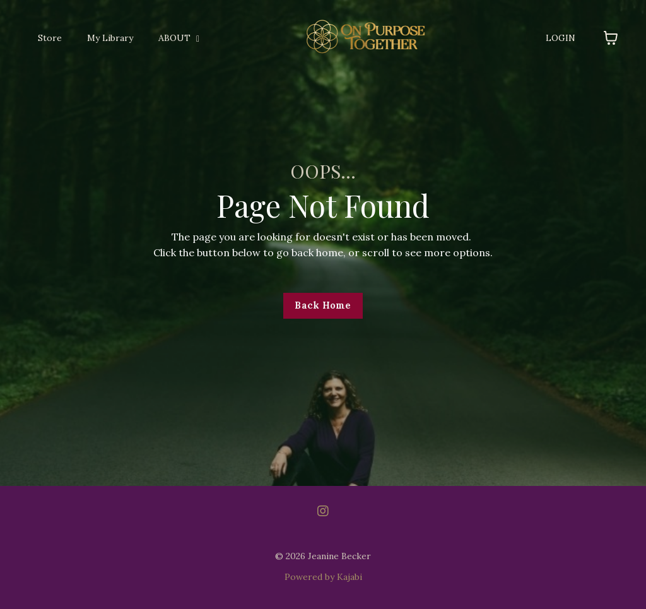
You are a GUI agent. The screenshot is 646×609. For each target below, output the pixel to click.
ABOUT (178, 38)
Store (50, 38)
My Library (110, 38)
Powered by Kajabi (323, 576)
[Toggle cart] (611, 38)
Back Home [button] (323, 305)
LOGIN (560, 38)
